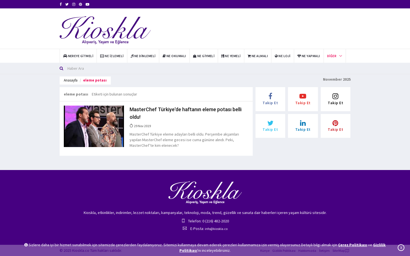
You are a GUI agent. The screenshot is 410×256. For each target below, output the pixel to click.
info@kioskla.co (216, 229)
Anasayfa (71, 80)
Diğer (331, 56)
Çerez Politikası (352, 244)
